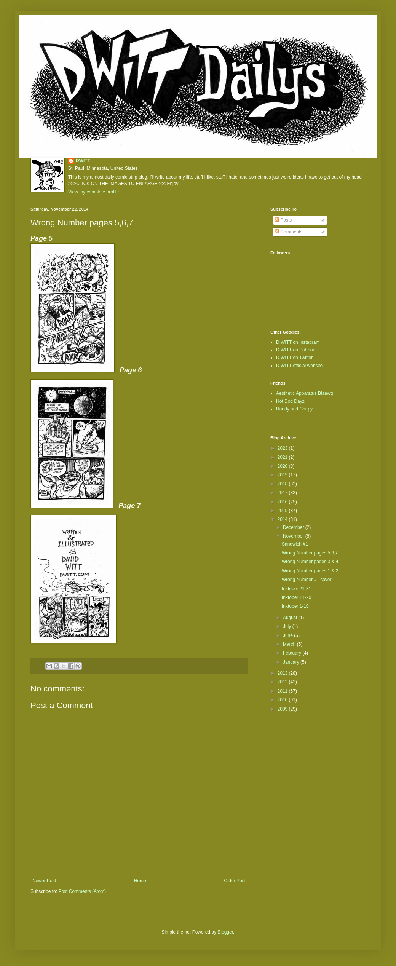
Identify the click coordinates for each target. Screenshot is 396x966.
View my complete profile (93, 192)
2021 (283, 457)
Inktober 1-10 (295, 606)
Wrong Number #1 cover (307, 579)
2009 (283, 709)
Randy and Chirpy (294, 409)
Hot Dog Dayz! (291, 401)
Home (140, 880)
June (288, 635)
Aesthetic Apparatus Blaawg (304, 393)
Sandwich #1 (295, 544)
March (290, 644)
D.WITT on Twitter (294, 357)
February (292, 653)
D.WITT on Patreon (295, 350)
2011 (283, 691)
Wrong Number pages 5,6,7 (310, 553)
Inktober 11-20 (296, 597)
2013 (283, 673)
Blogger (225, 932)
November (294, 536)
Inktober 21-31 (296, 588)
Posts (283, 220)
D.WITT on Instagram (297, 342)
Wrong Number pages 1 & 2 (310, 570)
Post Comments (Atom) (82, 891)
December (294, 527)
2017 (283, 492)
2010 (283, 700)
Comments (288, 232)
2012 (283, 682)
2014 (283, 519)
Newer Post (44, 880)
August (291, 617)
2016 (283, 502)
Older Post (235, 880)
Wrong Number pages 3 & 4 (310, 561)
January (291, 662)
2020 (283, 466)
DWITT (83, 160)
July (287, 626)
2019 (283, 474)
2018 (283, 484)
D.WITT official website (299, 365)
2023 (283, 448)
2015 (283, 510)
